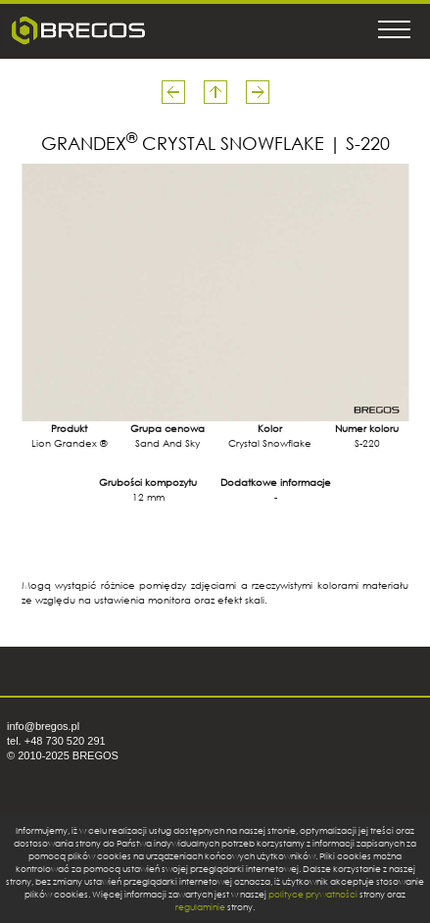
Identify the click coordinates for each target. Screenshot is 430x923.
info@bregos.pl (43, 726)
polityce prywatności (313, 894)
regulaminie (200, 906)
